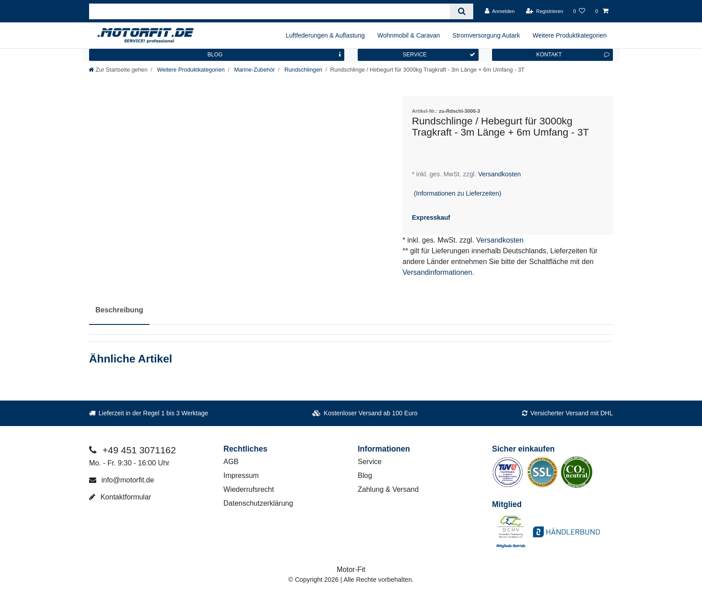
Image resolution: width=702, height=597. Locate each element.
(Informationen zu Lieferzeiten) (457, 193)
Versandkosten (498, 174)
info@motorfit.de (121, 480)
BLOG (274, 55)
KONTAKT (572, 55)
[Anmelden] (500, 11)
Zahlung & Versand (388, 489)
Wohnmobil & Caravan (408, 35)
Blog (365, 475)
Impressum (241, 475)
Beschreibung (119, 310)
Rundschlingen (302, 69)
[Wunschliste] (579, 11)
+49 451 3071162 (132, 450)
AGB (231, 461)
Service (369, 461)
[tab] (119, 310)
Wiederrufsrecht (248, 489)
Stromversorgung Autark (486, 35)
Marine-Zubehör (253, 69)
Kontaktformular (120, 497)
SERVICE (438, 55)
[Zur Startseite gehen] (118, 69)
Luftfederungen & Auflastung (325, 35)
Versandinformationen (437, 272)
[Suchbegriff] (269, 11)
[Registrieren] (544, 11)
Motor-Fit (351, 569)
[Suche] (461, 11)
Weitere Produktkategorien (570, 35)
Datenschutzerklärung (258, 503)
